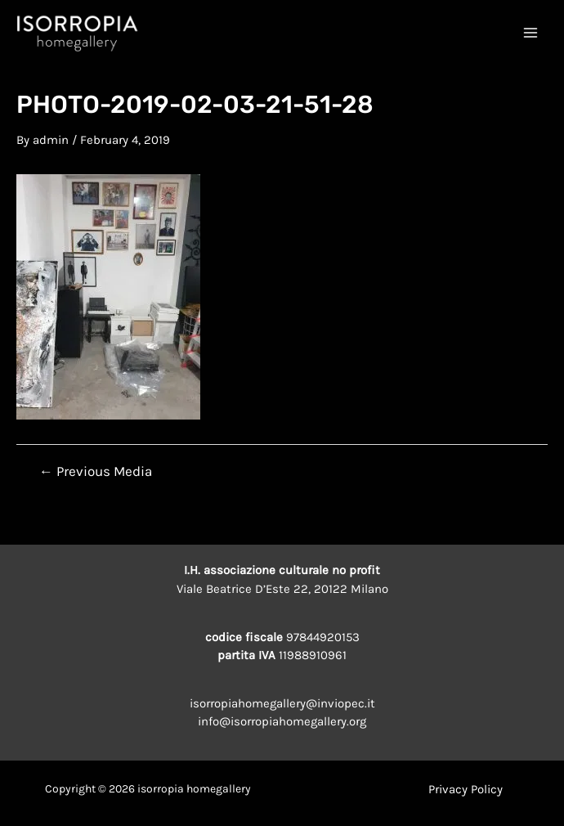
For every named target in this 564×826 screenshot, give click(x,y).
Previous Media (95, 471)
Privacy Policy (465, 789)
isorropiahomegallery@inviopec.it (282, 703)
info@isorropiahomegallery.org (282, 721)
